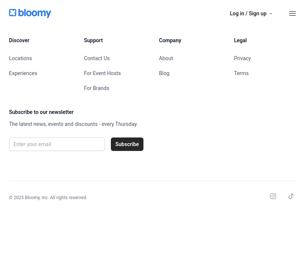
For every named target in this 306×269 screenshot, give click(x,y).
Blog (164, 73)
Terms (241, 73)
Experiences (23, 73)
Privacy (242, 58)
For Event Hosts (102, 73)
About (166, 58)
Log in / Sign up (251, 13)
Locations (20, 58)
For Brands (96, 88)
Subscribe (127, 144)
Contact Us (97, 58)
